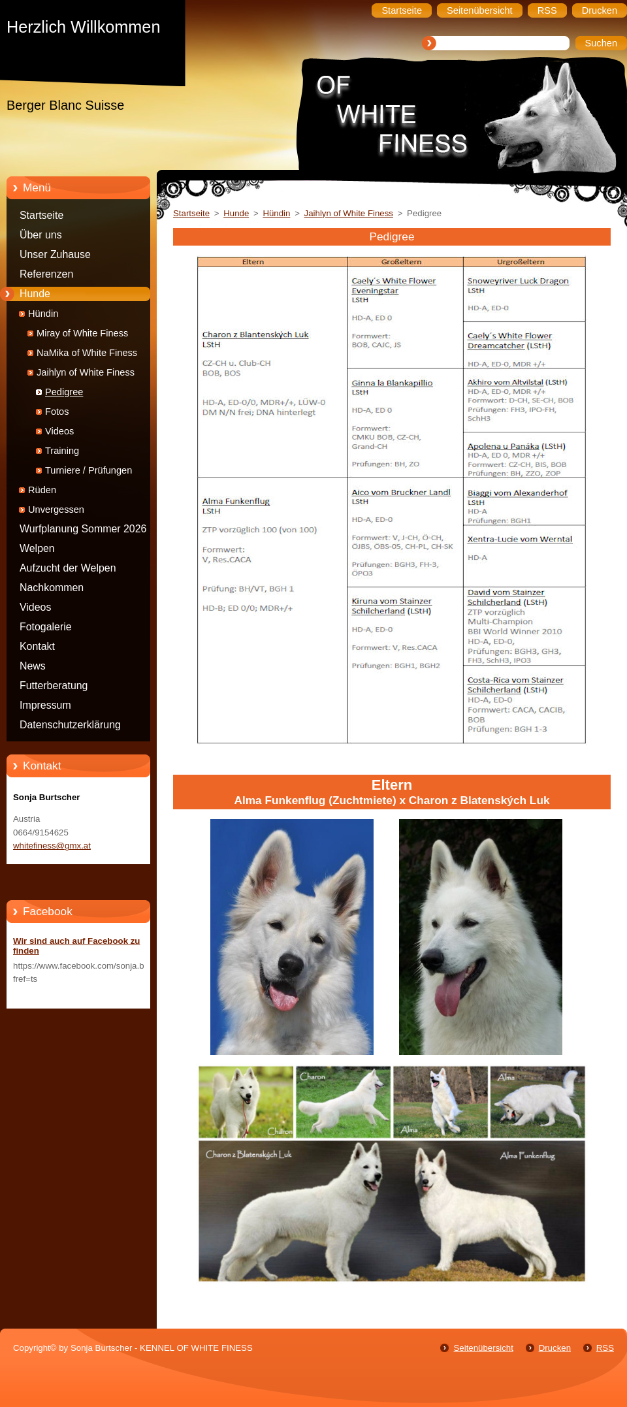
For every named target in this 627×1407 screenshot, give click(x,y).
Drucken (555, 1348)
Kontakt (37, 646)
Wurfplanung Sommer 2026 (83, 528)
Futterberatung (54, 685)
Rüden (42, 490)
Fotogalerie (46, 626)
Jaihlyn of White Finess (86, 372)
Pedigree (64, 392)
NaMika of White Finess (87, 353)
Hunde (35, 293)
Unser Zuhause (55, 254)
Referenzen (46, 274)
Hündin (43, 313)
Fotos (57, 411)
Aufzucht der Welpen (68, 568)
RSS (605, 1348)
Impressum (45, 705)
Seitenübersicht (483, 1348)
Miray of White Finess (82, 333)
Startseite (41, 215)
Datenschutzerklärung (70, 724)
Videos (59, 431)
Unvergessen (56, 509)
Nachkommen (52, 587)
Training (62, 450)
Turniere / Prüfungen (88, 470)
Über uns (41, 234)
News (33, 665)
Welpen (37, 548)
